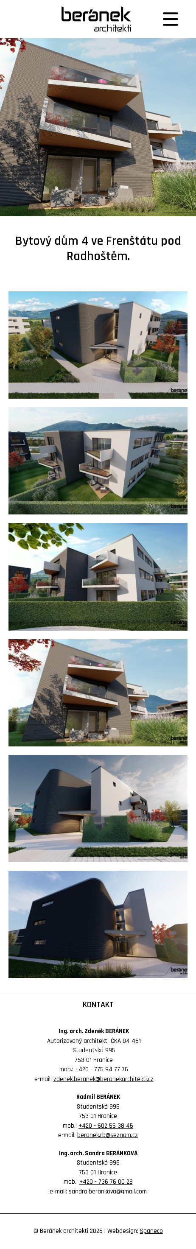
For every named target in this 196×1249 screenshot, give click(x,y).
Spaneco (151, 1231)
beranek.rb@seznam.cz (107, 1135)
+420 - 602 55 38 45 (105, 1126)
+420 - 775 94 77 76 (101, 1069)
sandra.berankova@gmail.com (108, 1192)
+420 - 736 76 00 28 (106, 1182)
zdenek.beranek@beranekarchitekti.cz (103, 1079)
